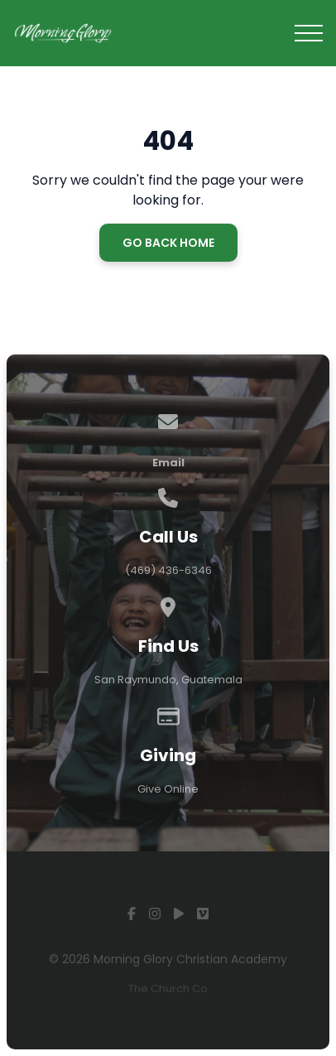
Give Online (168, 789)
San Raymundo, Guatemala (168, 679)
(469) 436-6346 (168, 570)
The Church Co (168, 988)
